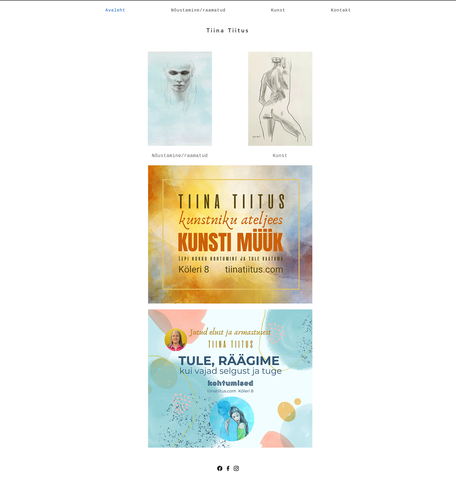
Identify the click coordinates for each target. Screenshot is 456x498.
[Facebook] (219, 468)
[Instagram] (236, 468)
